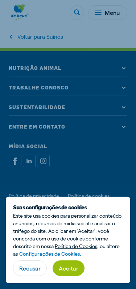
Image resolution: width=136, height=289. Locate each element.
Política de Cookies (76, 246)
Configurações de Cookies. (50, 254)
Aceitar (68, 268)
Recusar (30, 268)
